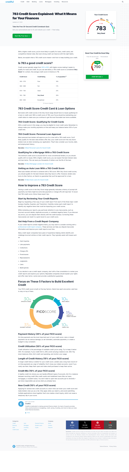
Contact (50, 425)
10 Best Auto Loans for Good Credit (36, 180)
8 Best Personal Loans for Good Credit (37, 148)
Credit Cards (16, 429)
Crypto (36, 427)
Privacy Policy (113, 446)
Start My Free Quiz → (22, 36)
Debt (14, 427)
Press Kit (50, 427)
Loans (25, 429)
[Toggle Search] (122, 1)
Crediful (28, 403)
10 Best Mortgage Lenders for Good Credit (39, 164)
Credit (14, 423)
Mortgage (26, 425)
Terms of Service (104, 446)
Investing (26, 427)
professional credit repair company (30, 227)
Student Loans (38, 425)
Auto (25, 423)
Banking (15, 425)
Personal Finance (39, 423)
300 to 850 (45, 67)
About (49, 423)
